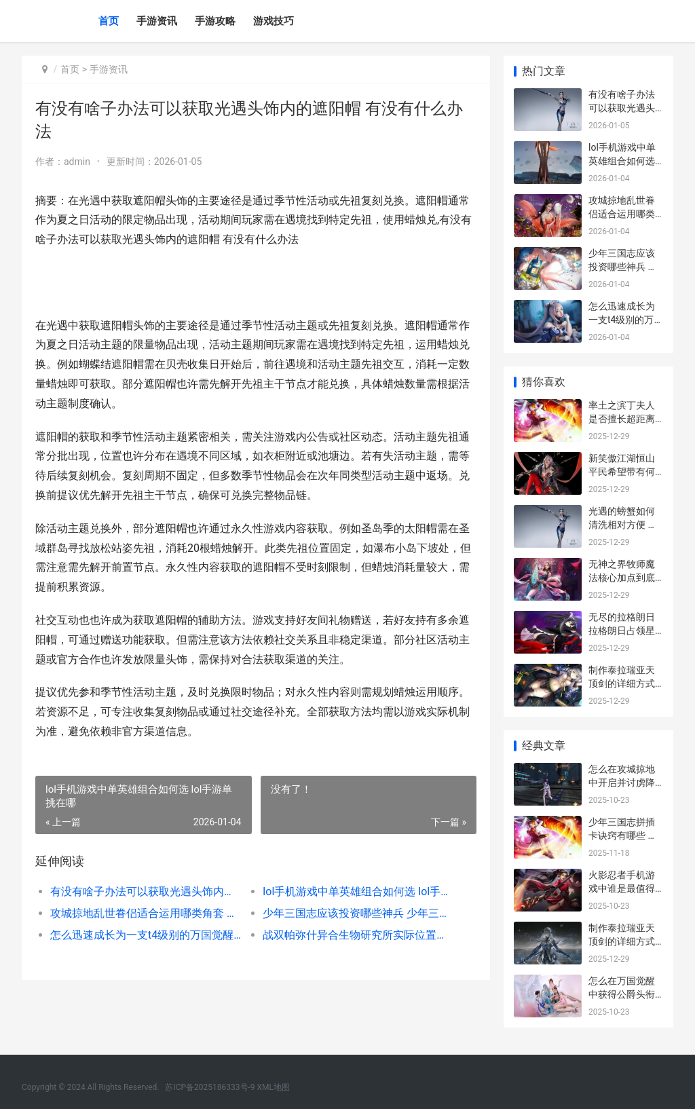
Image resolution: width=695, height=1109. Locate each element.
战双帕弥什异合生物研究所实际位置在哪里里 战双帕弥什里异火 (358, 934)
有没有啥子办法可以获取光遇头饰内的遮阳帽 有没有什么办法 (146, 891)
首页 (108, 21)
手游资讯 (156, 21)
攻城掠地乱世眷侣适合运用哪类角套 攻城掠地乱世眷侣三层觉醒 (146, 913)
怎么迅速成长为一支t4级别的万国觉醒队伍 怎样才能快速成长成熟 (146, 934)
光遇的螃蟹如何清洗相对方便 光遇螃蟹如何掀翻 (622, 524)
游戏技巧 (273, 21)
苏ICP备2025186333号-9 (210, 1087)
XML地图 (273, 1087)
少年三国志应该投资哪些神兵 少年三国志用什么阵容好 (358, 913)
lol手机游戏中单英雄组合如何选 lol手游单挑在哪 (358, 891)
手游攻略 (215, 21)
